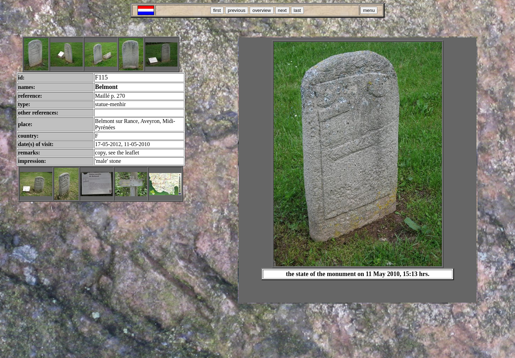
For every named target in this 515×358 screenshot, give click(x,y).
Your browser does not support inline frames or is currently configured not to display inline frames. (357, 170)
